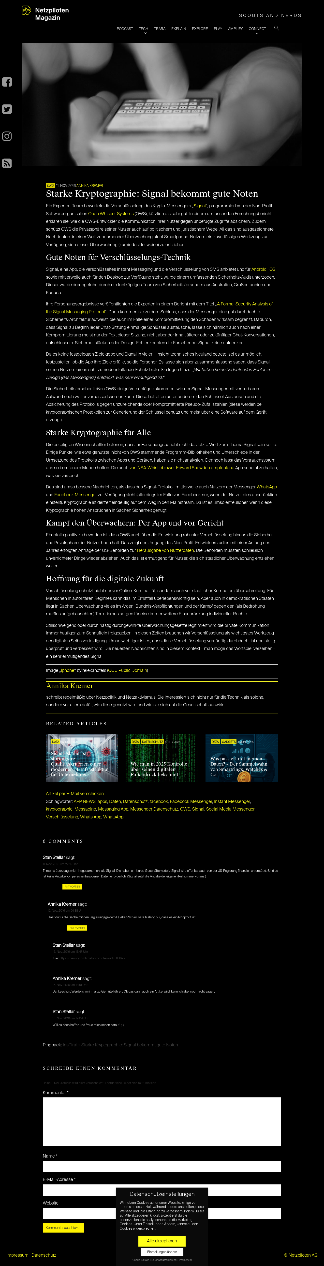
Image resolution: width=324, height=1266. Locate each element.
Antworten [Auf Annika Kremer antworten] (77, 928)
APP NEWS (85, 801)
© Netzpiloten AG (301, 1255)
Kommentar (56, 1093)
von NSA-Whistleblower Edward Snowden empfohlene (182, 468)
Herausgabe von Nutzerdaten (165, 550)
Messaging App (113, 809)
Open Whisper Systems (111, 214)
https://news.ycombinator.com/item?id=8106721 (92, 958)
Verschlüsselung (62, 817)
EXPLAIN (178, 29)
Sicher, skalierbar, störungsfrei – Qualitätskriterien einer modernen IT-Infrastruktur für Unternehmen (79, 764)
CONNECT (257, 29)
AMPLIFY (235, 29)
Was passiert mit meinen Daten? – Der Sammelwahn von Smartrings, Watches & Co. (238, 767)
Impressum (17, 1255)
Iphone (67, 670)
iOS (271, 269)
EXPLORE (200, 29)
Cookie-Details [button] (141, 1260)
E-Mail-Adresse (59, 1179)
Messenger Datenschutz (154, 809)
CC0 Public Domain (127, 670)
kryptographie (59, 809)
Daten (115, 801)
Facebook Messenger (75, 495)
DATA (50, 186)
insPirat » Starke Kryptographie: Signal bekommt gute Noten (120, 1045)
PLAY (218, 29)
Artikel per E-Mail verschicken (75, 794)
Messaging (85, 809)
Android (258, 269)
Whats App (90, 817)
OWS (185, 809)
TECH (143, 29)
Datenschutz (152, 742)
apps (102, 801)
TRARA (159, 29)
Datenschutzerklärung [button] (164, 1260)
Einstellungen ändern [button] (162, 1252)
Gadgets (229, 742)
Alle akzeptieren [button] (162, 1241)
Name (50, 1156)
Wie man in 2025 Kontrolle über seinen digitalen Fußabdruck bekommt (159, 769)
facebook (159, 801)
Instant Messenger (232, 801)
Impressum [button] (185, 1260)
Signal (200, 206)
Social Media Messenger (230, 809)
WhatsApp (267, 487)
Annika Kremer (89, 186)
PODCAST (125, 29)
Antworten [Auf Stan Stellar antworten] (72, 887)
